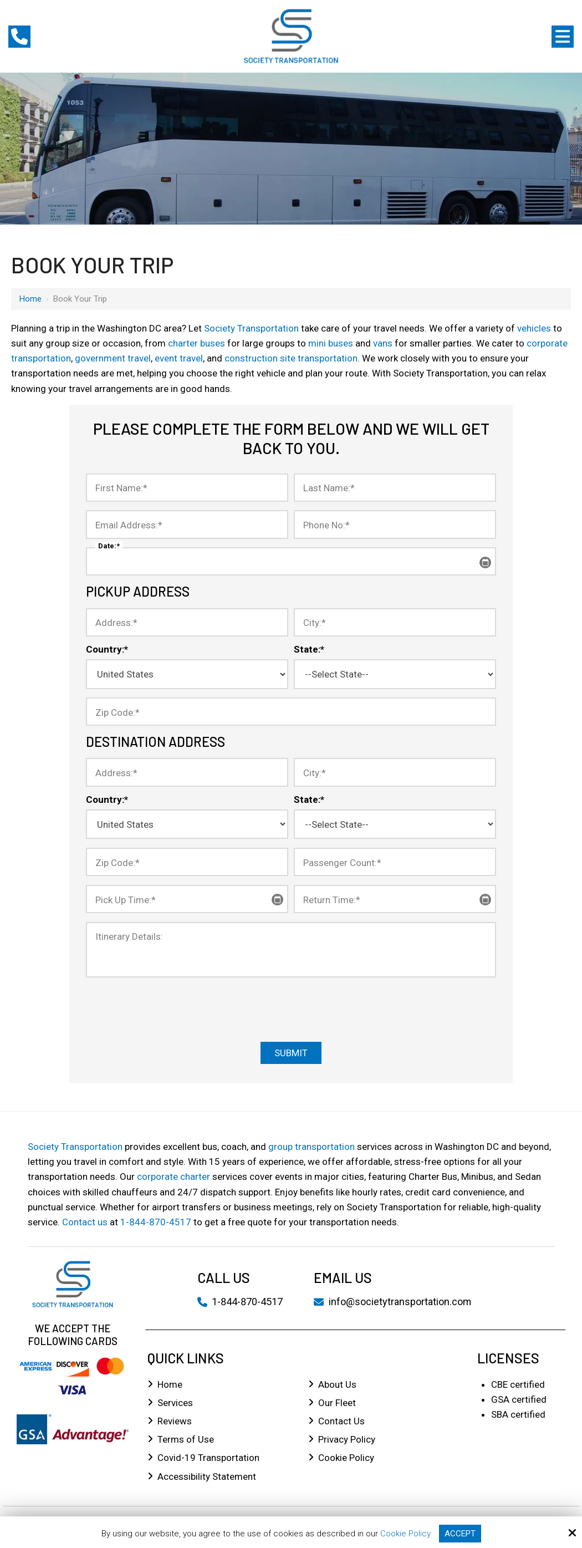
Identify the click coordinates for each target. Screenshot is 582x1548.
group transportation (311, 1146)
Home (30, 299)
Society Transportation (251, 328)
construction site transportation (291, 358)
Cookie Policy (405, 1534)
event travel (179, 358)
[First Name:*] (187, 487)
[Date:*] (291, 561)
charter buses (196, 343)
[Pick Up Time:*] (187, 899)
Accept (460, 1534)
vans (382, 343)
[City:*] (395, 622)
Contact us (85, 1222)
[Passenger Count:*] (395, 862)
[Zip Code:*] (291, 711)
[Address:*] (187, 622)
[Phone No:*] (395, 524)
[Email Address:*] (187, 524)
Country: (107, 649)
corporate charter (173, 1176)
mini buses (330, 343)
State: (309, 649)
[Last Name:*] (395, 487)
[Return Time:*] (395, 899)
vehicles (534, 328)
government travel (113, 358)
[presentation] (291, 1008)
